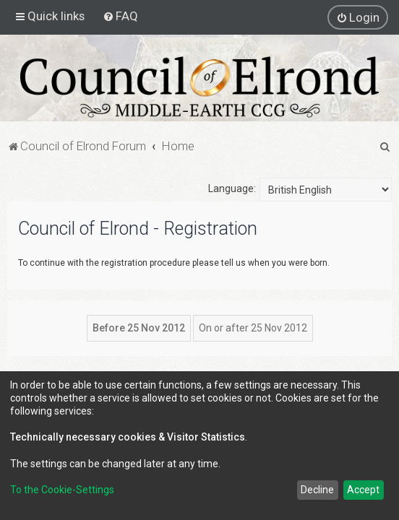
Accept (363, 489)
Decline (317, 489)
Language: (232, 188)
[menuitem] (120, 16)
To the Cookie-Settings (62, 489)
